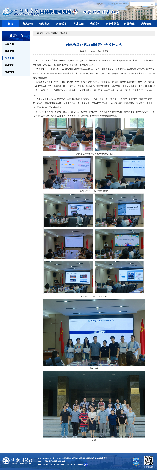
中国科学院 (123, 4)
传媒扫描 (9, 72)
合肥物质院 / (115, 4)
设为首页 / (99, 4)
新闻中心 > (55, 33)
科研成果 (63, 23)
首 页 (11, 23)
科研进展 (9, 51)
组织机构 (46, 23)
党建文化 (9, 65)
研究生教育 (113, 23)
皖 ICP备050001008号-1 (47, 458)
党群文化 (97, 23)
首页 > (48, 33)
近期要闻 (9, 44)
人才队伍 (80, 23)
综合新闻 (8, 58)
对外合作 (131, 23)
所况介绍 (29, 23)
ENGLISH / (106, 4)
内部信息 (146, 23)
